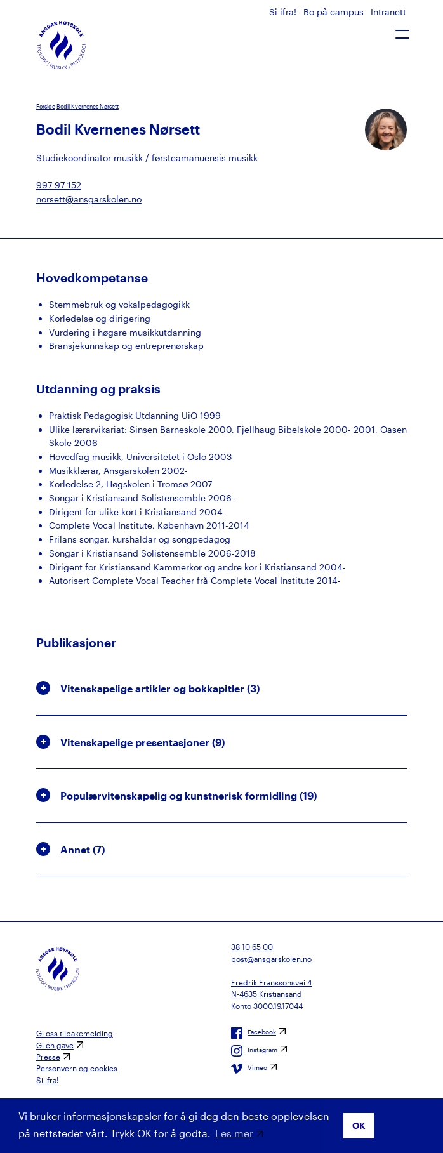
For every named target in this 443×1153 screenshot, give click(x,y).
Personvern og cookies (76, 1068)
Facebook (253, 1033)
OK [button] (359, 1125)
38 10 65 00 (252, 946)
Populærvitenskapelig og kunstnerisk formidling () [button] (176, 795)
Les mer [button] (234, 1133)
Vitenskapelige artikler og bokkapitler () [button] (148, 688)
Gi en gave (55, 1045)
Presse (48, 1056)
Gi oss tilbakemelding (74, 1033)
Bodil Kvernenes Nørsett (87, 106)
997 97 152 (58, 185)
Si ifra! (284, 11)
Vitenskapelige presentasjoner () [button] (130, 742)
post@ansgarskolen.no (271, 958)
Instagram (254, 1051)
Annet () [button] (70, 849)
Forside (45, 106)
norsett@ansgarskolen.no (89, 199)
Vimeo (249, 1068)
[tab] (221, 688)
